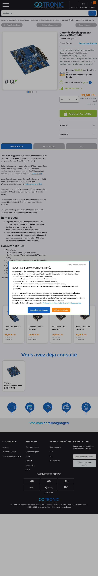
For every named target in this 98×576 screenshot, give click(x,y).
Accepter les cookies (39, 310)
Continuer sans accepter (77, 264)
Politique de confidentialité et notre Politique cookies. (62, 303)
